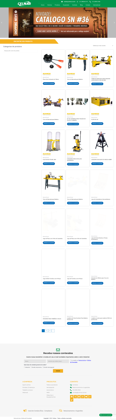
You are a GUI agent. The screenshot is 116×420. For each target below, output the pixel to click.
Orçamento (66, 5)
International (96, 5)
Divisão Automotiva (37, 367)
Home (42, 5)
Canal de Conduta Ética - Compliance (40, 411)
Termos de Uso (82, 360)
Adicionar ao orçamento (49, 83)
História (49, 5)
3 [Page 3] (49, 330)
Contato (88, 5)
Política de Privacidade (26, 418)
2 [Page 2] (46, 330)
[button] (2, 22)
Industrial (27, 367)
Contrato (74, 5)
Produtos (57, 5)
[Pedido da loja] (102, 45)
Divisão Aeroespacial (49, 367)
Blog (81, 5)
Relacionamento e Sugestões (73, 411)
